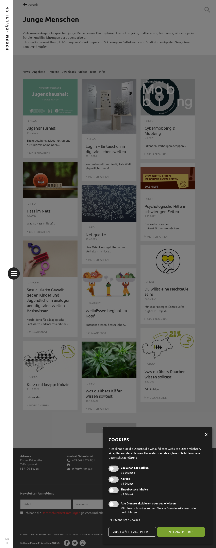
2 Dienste (128, 472)
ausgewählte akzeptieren (132, 532)
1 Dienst (127, 483)
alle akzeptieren (181, 532)
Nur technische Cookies (125, 519)
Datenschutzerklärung (123, 457)
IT (7, 543)
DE (7, 538)
